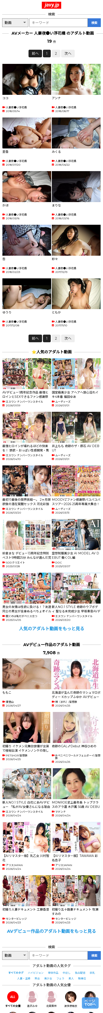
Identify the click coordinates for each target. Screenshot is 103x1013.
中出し (67, 972)
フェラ (60, 978)
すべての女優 (12, 999)
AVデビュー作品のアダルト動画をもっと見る (51, 931)
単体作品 (53, 972)
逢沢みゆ (32, 999)
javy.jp (52, 5)
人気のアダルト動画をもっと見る (51, 629)
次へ (67, 53)
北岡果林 (51, 999)
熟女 (37, 978)
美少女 (48, 978)
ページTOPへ (90, 1003)
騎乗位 (82, 978)
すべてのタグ (16, 972)
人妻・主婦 (23, 978)
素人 (71, 978)
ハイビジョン (36, 972)
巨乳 (92, 972)
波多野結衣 (70, 999)
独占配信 (80, 972)
